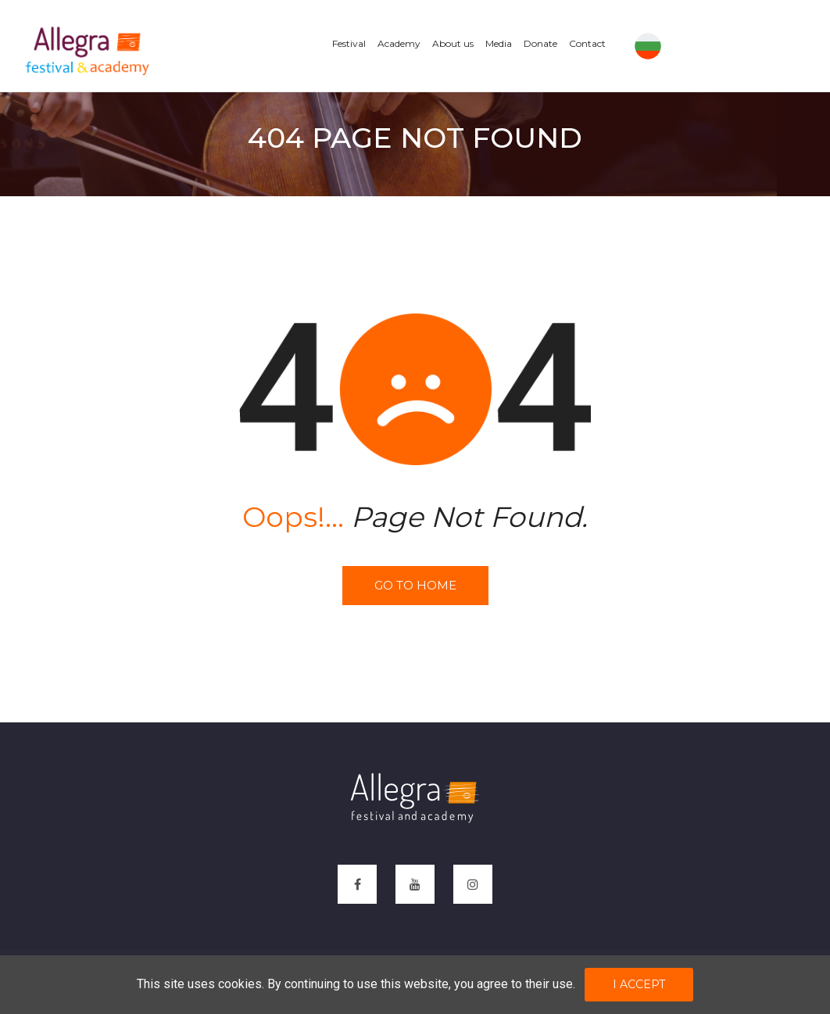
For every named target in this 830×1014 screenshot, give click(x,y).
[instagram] (472, 884)
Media (498, 43)
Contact (587, 43)
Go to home (415, 585)
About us (453, 43)
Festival (349, 43)
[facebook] (357, 884)
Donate (540, 43)
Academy (398, 43)
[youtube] (415, 884)
